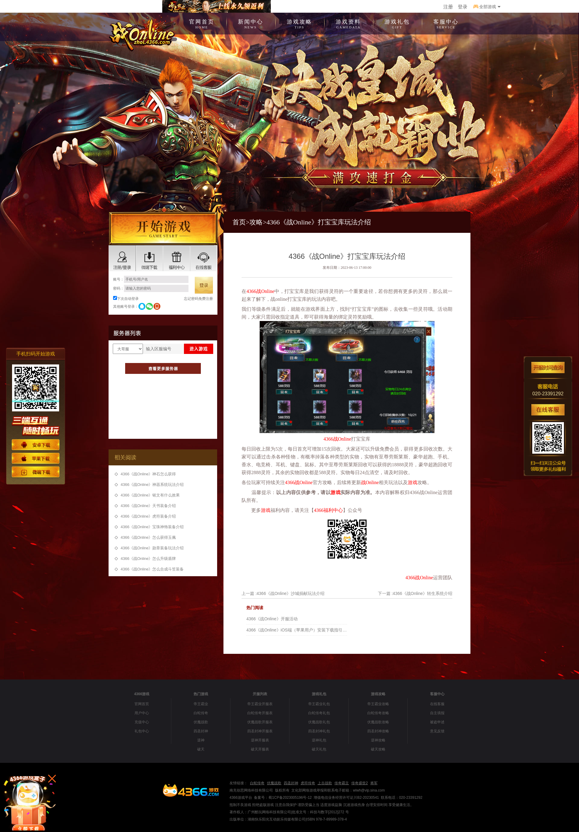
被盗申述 (437, 722)
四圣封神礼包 (319, 731)
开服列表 (260, 694)
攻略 (256, 222)
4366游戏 (142, 694)
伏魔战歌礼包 (319, 722)
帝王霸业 (201, 704)
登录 (462, 6)
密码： (150, 288)
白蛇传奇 (201, 713)
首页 (239, 222)
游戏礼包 (397, 23)
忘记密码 (191, 299)
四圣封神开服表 (260, 731)
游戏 (412, 482)
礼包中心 (141, 731)
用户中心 (141, 713)
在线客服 (437, 704)
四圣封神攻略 (378, 731)
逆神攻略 (378, 740)
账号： (150, 279)
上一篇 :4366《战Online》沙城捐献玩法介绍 (283, 593)
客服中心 (446, 23)
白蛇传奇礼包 (319, 713)
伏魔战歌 (201, 722)
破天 (200, 749)
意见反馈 (437, 731)
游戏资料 (348, 23)
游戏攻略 (299, 23)
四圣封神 (201, 731)
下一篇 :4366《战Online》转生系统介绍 (415, 593)
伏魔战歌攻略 (378, 722)
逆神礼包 (319, 740)
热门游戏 (201, 694)
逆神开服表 (260, 740)
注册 (448, 6)
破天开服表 (260, 749)
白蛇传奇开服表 (260, 713)
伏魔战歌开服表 (260, 722)
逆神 (200, 740)
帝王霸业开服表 (260, 704)
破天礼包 (319, 749)
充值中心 (141, 722)
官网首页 (201, 23)
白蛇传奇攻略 (378, 713)
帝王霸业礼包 (319, 704)
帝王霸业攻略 (378, 704)
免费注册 (205, 299)
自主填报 (437, 713)
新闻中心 (250, 23)
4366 (251, 291)
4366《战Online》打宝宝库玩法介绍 (319, 222)
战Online (265, 291)
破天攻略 (378, 749)
